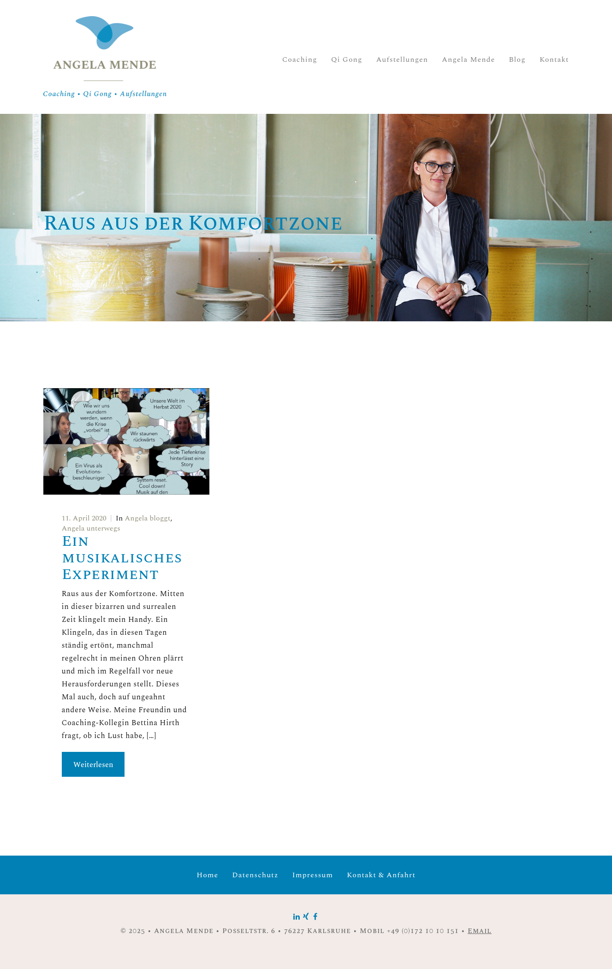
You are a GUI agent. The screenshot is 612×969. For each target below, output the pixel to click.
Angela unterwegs (91, 528)
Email (480, 931)
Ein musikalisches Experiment (122, 558)
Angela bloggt (147, 518)
